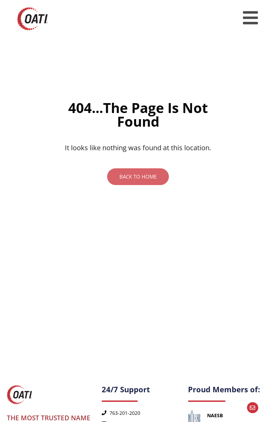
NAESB (215, 415)
